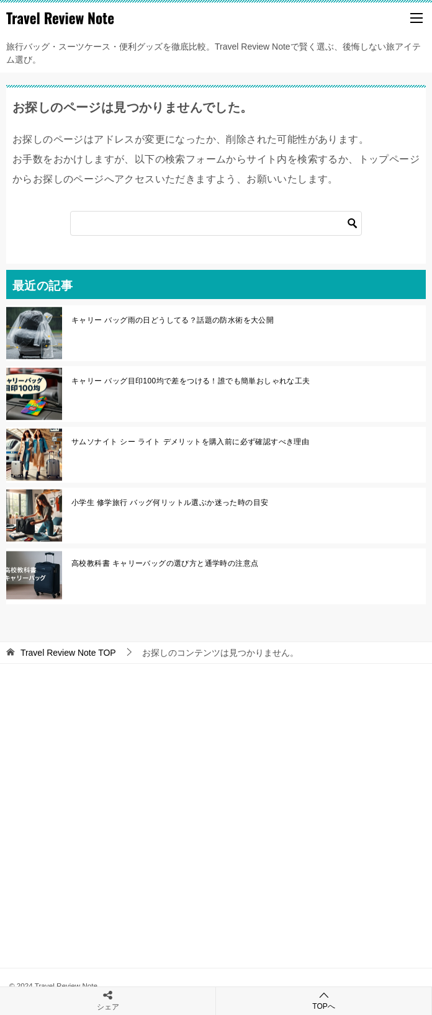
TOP (68, 653)
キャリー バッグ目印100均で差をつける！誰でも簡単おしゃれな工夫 (190, 381)
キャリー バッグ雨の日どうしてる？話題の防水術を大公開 (172, 320)
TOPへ (323, 1000)
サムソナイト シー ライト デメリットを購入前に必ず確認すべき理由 (190, 441)
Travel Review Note (60, 18)
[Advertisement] (216, 806)
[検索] (216, 223)
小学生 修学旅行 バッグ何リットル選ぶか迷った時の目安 (169, 502)
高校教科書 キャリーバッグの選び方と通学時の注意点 (164, 563)
